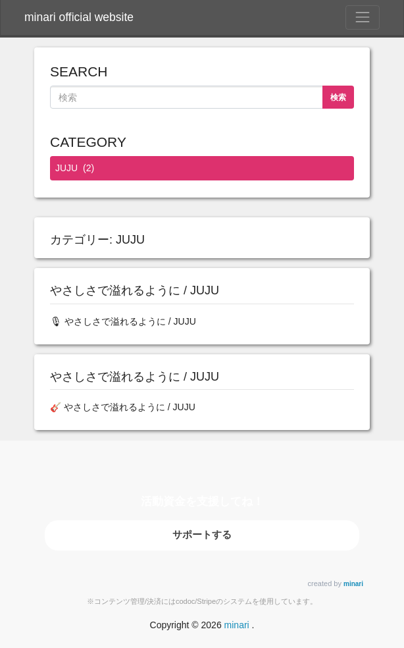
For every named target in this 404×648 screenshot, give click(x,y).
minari (353, 583)
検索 (338, 97)
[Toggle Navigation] (362, 17)
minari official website (79, 17)
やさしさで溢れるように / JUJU (134, 290)
